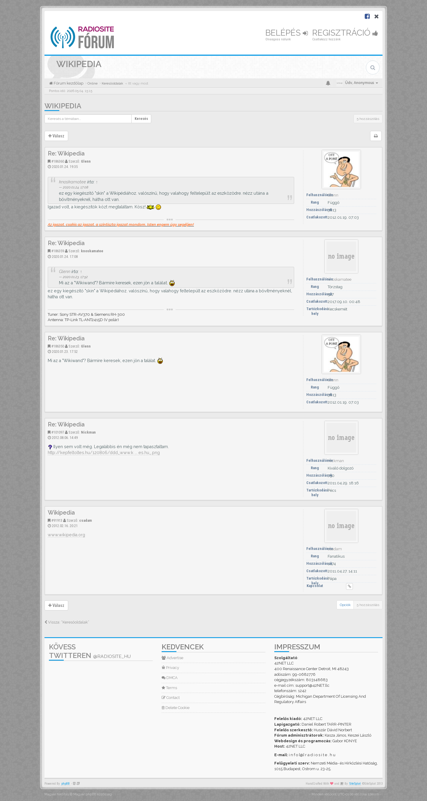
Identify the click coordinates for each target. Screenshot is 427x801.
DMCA (170, 677)
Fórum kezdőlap (68, 83)
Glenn (86, 161)
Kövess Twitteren (90, 651)
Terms (169, 688)
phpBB (65, 784)
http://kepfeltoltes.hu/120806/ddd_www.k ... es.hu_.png (104, 452)
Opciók (345, 605)
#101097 (57, 432)
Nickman (88, 432)
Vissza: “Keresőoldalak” (66, 622)
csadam (85, 520)
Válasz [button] (56, 136)
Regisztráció (345, 33)
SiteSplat (355, 784)
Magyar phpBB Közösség (92, 794)
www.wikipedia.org (66, 534)
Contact (171, 697)
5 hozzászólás (368, 119)
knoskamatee (72, 181)
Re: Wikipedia (66, 153)
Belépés (286, 33)
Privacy (170, 667)
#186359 (57, 251)
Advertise (172, 658)
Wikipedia (62, 105)
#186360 (57, 161)
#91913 (56, 520)
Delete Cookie (175, 707)
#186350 (57, 346)
